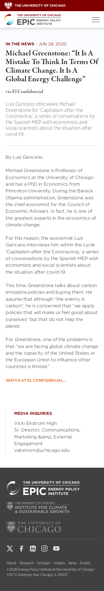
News (73, 563)
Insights (59, 563)
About (11, 563)
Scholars (43, 563)
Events (85, 563)
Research (27, 563)
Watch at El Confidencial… (36, 380)
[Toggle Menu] (96, 19)
